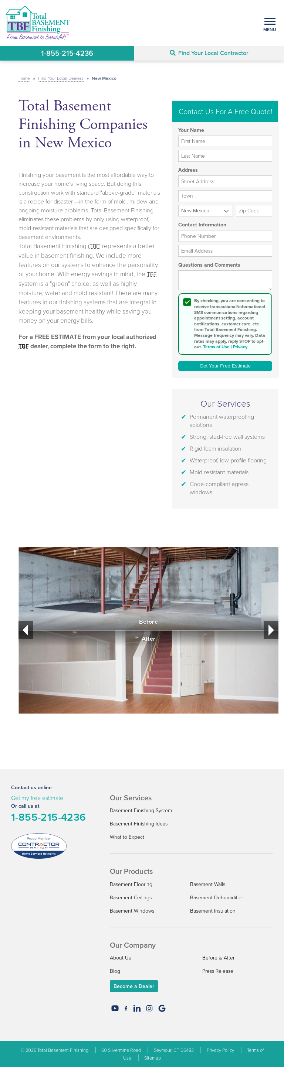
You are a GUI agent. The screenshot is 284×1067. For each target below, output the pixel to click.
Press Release (217, 970)
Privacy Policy (220, 1050)
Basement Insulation (213, 910)
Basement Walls (207, 884)
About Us (120, 957)
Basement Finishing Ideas (139, 823)
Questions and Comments (209, 265)
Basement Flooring (131, 884)
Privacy (240, 346)
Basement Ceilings (131, 897)
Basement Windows (132, 910)
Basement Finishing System (141, 810)
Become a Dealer (134, 986)
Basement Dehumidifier (216, 897)
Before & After (218, 957)
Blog (115, 970)
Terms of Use (216, 346)
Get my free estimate (37, 798)
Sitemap (152, 1057)
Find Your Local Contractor (209, 53)
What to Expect (127, 836)
